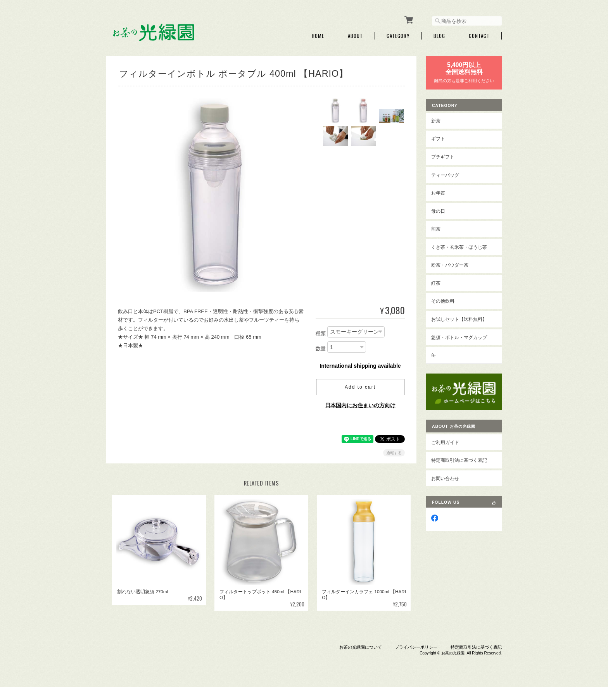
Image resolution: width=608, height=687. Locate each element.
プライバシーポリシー (416, 647)
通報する (394, 453)
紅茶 (435, 283)
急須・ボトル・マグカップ (459, 337)
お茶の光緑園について (360, 647)
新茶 (435, 120)
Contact (479, 36)
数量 (321, 348)
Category (398, 36)
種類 (321, 333)
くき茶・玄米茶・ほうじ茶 (459, 247)
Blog (439, 36)
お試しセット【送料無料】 (459, 319)
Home (318, 36)
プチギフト (442, 156)
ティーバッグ (445, 174)
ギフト (438, 138)
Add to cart (360, 387)
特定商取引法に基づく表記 (459, 460)
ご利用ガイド (445, 442)
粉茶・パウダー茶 (449, 264)
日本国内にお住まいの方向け (360, 405)
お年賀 (438, 192)
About (355, 36)
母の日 (438, 211)
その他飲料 (442, 300)
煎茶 (435, 228)
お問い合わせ (445, 478)
